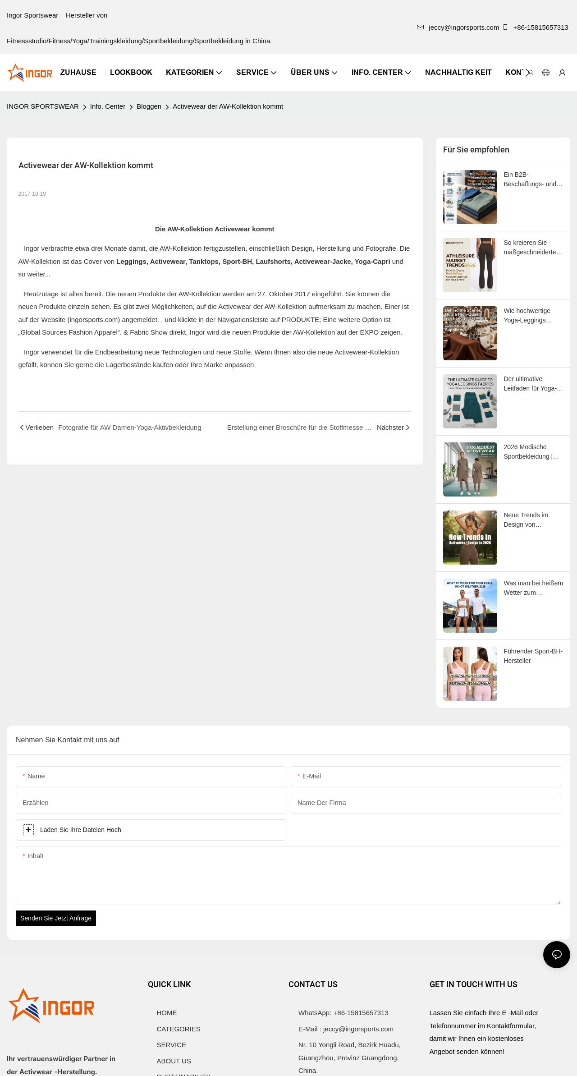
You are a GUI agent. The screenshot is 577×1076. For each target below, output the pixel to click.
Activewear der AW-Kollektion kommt (228, 106)
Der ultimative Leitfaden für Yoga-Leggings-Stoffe (530, 384)
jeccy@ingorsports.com (458, 27)
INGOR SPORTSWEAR (43, 106)
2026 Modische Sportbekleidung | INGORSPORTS (528, 452)
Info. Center (107, 106)
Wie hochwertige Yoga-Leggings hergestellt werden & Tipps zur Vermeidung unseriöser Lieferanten (533, 316)
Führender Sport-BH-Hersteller (533, 656)
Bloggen (149, 106)
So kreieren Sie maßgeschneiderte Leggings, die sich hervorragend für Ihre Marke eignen (533, 248)
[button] (527, 73)
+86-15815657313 (536, 27)
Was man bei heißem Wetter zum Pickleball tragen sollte (533, 588)
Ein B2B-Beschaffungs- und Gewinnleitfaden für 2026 (531, 180)
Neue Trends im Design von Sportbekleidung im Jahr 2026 (531, 520)
